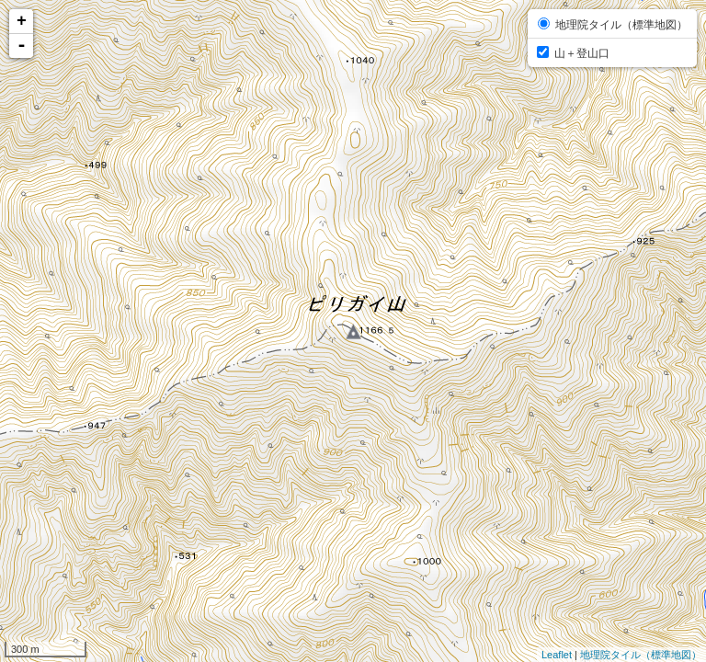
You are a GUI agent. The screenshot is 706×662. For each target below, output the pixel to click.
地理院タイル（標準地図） (640, 654)
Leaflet (556, 654)
